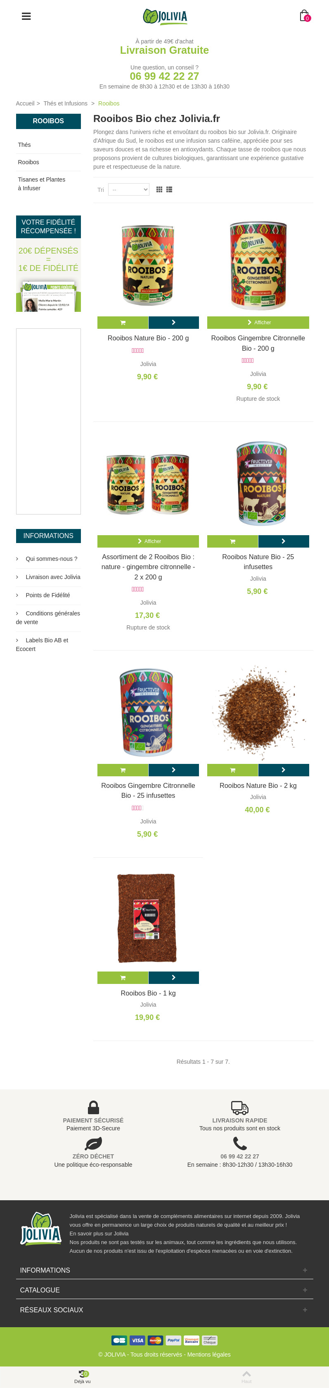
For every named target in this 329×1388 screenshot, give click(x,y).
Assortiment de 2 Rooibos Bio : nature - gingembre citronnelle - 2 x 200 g (148, 567)
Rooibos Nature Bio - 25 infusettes (258, 561)
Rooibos (28, 162)
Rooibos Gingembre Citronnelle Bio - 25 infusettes (148, 790)
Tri (100, 190)
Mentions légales (209, 1354)
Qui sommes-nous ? (51, 558)
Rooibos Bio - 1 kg (148, 993)
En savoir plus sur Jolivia (99, 1233)
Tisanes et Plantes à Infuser (42, 183)
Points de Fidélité (47, 595)
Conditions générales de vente (48, 617)
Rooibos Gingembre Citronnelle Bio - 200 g (258, 343)
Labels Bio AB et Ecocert (42, 644)
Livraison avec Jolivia (52, 577)
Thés (24, 144)
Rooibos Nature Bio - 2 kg (258, 785)
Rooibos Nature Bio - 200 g (148, 338)
